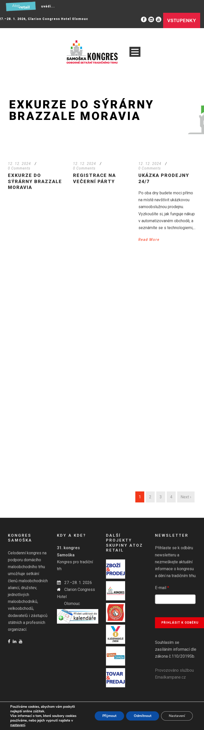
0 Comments (19, 168)
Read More (149, 240)
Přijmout (109, 715)
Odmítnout (142, 715)
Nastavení (177, 715)
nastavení (17, 725)
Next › (186, 497)
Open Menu (134, 52)
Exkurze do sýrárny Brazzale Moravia (35, 181)
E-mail (162, 587)
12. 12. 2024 (19, 164)
